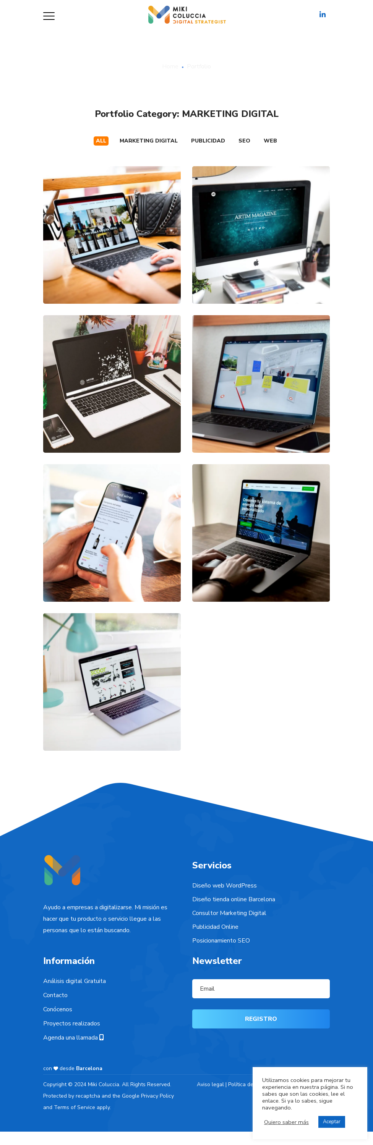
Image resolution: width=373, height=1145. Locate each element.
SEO (244, 140)
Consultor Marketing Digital (229, 913)
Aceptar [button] (332, 1121)
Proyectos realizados (71, 1023)
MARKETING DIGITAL (149, 140)
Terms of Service (74, 1107)
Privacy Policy (157, 1096)
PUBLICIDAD (208, 140)
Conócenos (57, 1009)
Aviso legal (210, 1084)
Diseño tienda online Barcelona (233, 899)
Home (170, 66)
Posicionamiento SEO (221, 940)
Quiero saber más (286, 1122)
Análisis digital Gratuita (74, 981)
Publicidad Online (215, 927)
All (101, 140)
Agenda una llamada (73, 1037)
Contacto (55, 995)
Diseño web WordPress (224, 885)
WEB (270, 140)
